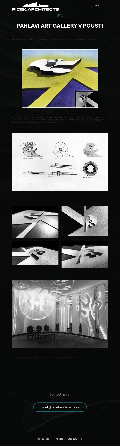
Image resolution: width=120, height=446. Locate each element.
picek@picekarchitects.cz (60, 407)
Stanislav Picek (75, 439)
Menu (97, 6)
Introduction (43, 439)
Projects (58, 439)
